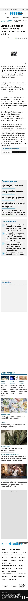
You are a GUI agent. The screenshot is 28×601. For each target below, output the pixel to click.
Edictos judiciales (18, 576)
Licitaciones (13, 579)
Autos (21, 566)
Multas (3, 579)
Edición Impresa (6, 563)
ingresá (25, 13)
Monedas (3, 284)
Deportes (22, 560)
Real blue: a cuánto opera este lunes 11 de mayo (23, 389)
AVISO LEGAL (5, 576)
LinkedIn (13, 544)
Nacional (4, 560)
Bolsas (10, 284)
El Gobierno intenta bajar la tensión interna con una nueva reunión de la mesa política (14, 205)
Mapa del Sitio (11, 571)
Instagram (9, 544)
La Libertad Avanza (15, 9)
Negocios (4, 557)
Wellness (22, 557)
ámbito (3, 21)
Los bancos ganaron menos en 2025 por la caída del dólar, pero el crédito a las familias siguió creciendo (13, 458)
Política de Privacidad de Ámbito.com (13, 574)
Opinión (13, 557)
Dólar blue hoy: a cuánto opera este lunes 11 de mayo (12, 186)
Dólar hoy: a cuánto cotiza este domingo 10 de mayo (15, 254)
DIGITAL (6, 585)
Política (23, 552)
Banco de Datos (6, 555)
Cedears (24, 284)
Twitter (2, 543)
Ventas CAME (25, 9)
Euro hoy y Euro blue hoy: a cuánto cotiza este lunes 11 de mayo (13, 418)
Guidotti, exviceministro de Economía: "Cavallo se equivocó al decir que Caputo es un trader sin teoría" (16, 227)
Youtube (17, 543)
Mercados (18, 555)
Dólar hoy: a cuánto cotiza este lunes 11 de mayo (12, 192)
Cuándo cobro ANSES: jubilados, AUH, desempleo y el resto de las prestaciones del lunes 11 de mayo (13, 212)
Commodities (17, 284)
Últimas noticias (15, 549)
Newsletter (23, 544)
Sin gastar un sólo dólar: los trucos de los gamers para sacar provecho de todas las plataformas (14, 484)
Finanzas (14, 552)
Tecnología (18, 568)
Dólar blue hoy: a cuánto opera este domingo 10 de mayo (13, 426)
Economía (16, 17)
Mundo (13, 560)
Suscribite (19, 152)
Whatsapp (21, 544)
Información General (8, 566)
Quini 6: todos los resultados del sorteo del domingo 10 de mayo (13, 198)
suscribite (21, 13)
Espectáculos (6, 568)
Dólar (7, 17)
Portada (4, 549)
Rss (2, 571)
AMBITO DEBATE (22, 586)
